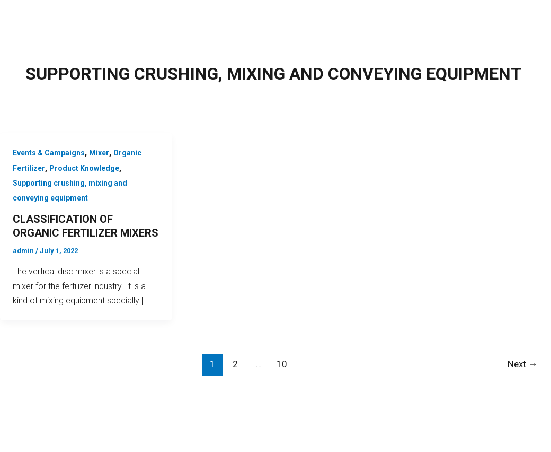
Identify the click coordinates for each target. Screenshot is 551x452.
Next (522, 364)
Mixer (99, 153)
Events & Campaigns (49, 153)
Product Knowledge (84, 168)
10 (282, 364)
